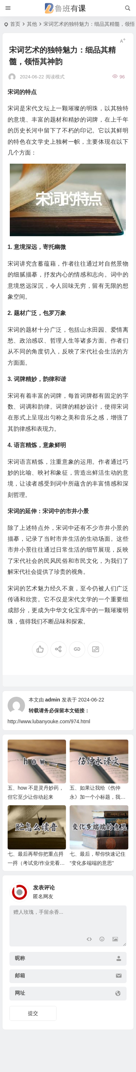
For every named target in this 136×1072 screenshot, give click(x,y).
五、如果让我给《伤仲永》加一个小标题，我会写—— (97, 797)
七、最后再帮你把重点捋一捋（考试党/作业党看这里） (36, 863)
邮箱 (20, 975)
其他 (32, 24)
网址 (20, 993)
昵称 (20, 958)
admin (52, 700)
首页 (15, 24)
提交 (33, 1013)
